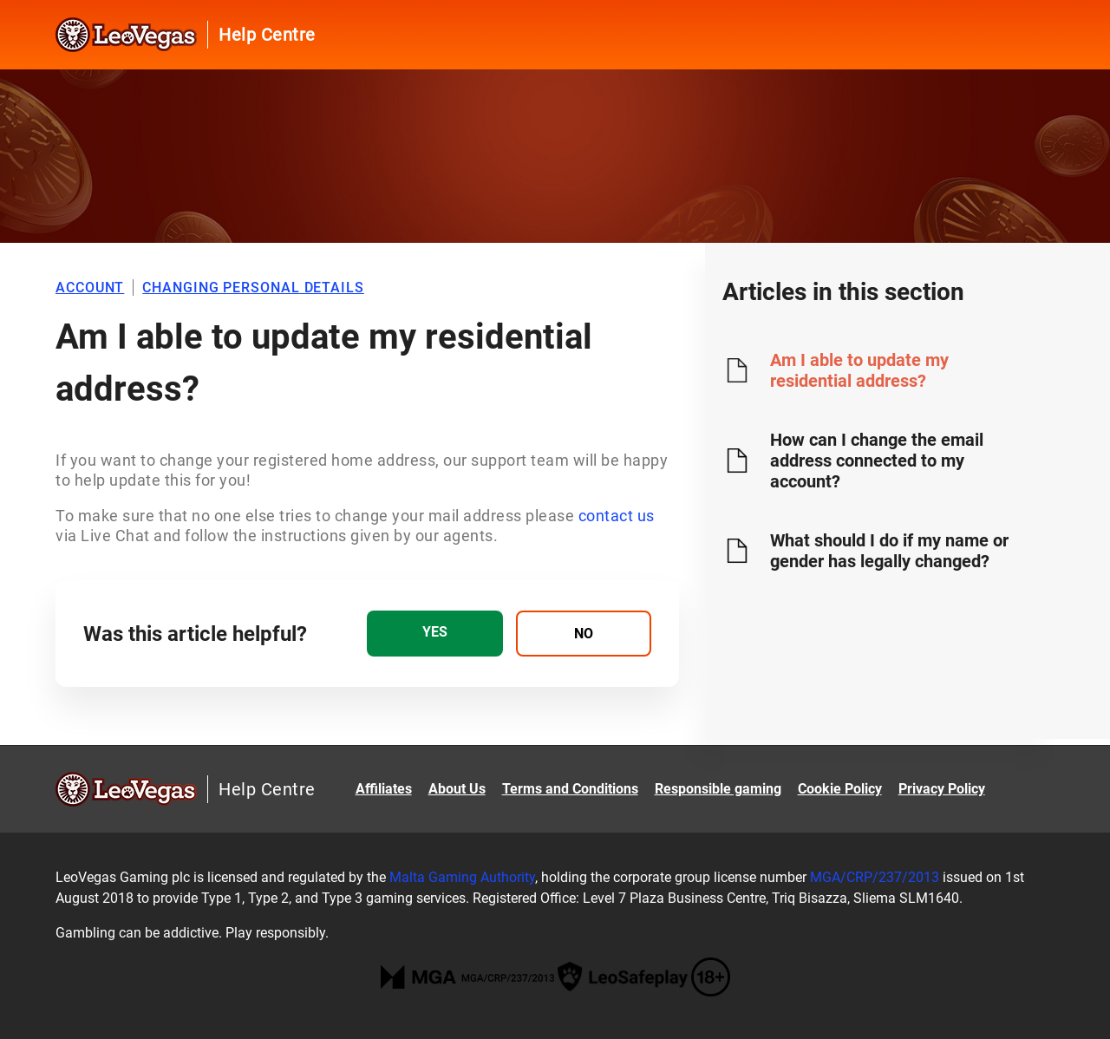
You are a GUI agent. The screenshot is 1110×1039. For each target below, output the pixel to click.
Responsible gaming (718, 789)
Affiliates (384, 789)
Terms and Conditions (570, 789)
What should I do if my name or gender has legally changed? (889, 551)
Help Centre (267, 34)
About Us (457, 789)
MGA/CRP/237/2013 (874, 877)
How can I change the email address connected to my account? (876, 460)
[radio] (434, 634)
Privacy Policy (941, 789)
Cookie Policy (840, 789)
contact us (616, 515)
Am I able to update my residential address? (859, 370)
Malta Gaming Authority (462, 877)
